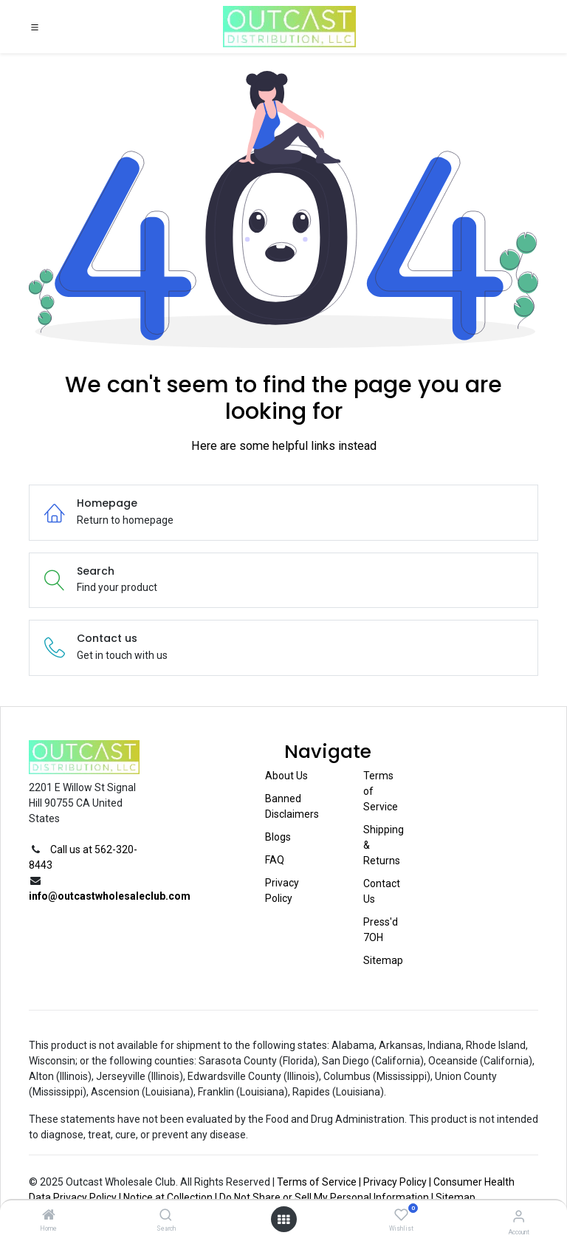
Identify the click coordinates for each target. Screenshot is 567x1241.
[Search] (166, 1216)
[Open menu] (283, 1219)
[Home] (48, 1216)
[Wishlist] (401, 1215)
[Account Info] (519, 1216)
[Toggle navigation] (35, 26)
